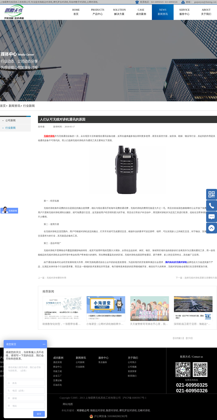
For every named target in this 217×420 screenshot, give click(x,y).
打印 (189, 338)
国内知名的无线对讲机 (176, 262)
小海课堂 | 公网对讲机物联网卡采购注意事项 (105, 324)
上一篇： (52, 278)
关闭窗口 (178, 338)
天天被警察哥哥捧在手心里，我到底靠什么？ (149, 324)
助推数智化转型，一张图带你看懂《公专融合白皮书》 (62, 324)
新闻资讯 (14, 105)
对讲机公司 (83, 410)
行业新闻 (29, 105)
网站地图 (67, 404)
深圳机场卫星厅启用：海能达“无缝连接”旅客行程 (193, 324)
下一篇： (196, 278)
